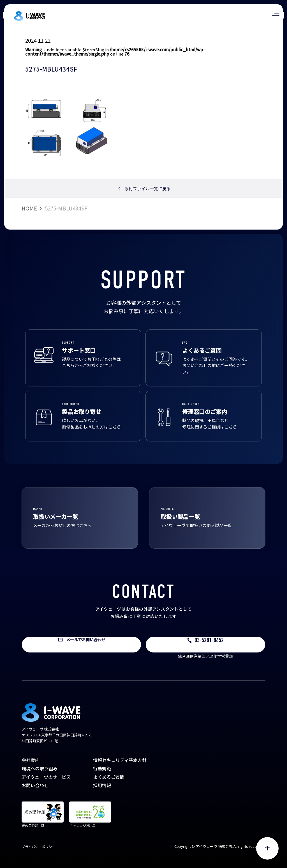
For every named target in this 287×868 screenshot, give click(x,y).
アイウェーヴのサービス (46, 776)
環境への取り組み (39, 768)
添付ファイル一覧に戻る (143, 188)
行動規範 (102, 768)
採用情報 (102, 785)
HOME (29, 208)
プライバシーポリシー (38, 846)
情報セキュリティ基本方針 (120, 760)
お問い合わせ (35, 785)
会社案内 (31, 760)
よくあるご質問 (108, 776)
